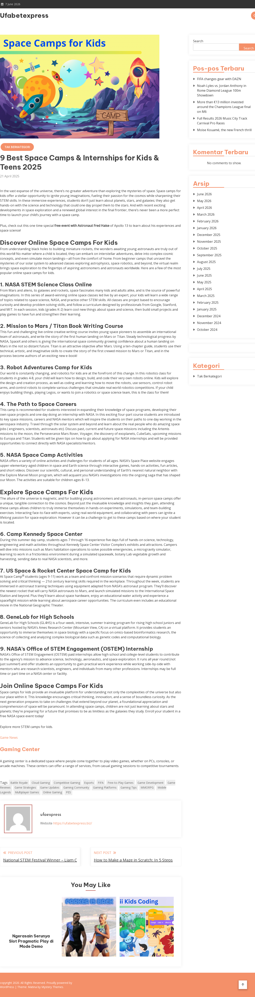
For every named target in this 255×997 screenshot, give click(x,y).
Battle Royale (19, 783)
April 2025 (204, 289)
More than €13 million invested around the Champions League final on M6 (224, 107)
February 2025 (208, 302)
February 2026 (208, 221)
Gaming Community (76, 787)
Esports (89, 783)
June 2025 (204, 275)
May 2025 (204, 282)
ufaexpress (50, 814)
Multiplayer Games (27, 792)
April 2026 (204, 207)
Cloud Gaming (41, 783)
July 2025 (203, 268)
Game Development (150, 783)
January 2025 (207, 309)
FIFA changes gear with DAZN (219, 79)
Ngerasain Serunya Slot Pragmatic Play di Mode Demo (31, 941)
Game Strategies (25, 787)
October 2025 (207, 248)
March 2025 (206, 296)
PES (68, 792)
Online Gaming (52, 792)
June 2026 (204, 194)
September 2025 (209, 255)
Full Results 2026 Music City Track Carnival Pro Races (222, 120)
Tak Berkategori (17, 147)
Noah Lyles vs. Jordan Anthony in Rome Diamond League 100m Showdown (221, 90)
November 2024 (209, 323)
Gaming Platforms (105, 787)
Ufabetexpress (24, 15)
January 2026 (207, 228)
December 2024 (208, 316)
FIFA (101, 783)
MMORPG (147, 787)
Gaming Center (20, 749)
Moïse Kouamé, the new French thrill (224, 130)
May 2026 (204, 201)
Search (198, 41)
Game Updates (49, 787)
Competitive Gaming (67, 783)
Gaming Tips (129, 787)
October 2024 (207, 329)
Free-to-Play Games (120, 783)
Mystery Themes (52, 987)
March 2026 (206, 214)
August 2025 (206, 262)
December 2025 (208, 235)
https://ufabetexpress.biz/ (72, 823)
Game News (9, 737)
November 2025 (209, 241)
